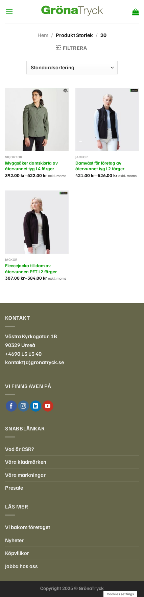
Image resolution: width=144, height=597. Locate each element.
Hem (43, 35)
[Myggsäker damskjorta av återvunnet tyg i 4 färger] (37, 119)
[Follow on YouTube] (47, 406)
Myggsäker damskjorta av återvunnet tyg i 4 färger (31, 166)
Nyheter (14, 540)
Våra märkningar (25, 474)
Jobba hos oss (21, 566)
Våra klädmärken (25, 461)
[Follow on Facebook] (11, 406)
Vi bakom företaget (27, 527)
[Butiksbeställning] (71, 67)
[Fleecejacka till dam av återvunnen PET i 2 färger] (37, 222)
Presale (14, 487)
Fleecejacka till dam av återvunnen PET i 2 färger (31, 268)
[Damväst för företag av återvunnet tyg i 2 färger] (107, 119)
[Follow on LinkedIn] (35, 406)
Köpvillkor (17, 553)
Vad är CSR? (19, 449)
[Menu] (9, 11)
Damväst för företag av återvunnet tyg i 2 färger (99, 166)
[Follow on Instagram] (23, 406)
